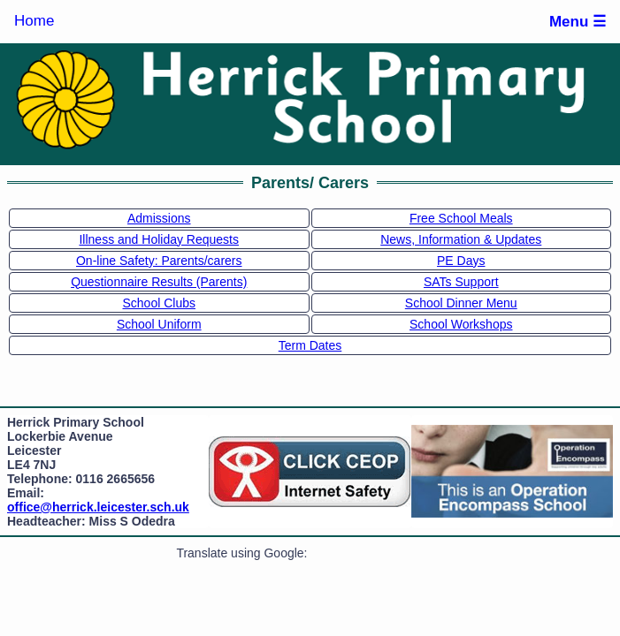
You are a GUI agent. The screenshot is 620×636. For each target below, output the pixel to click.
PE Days (461, 261)
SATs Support (461, 282)
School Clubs (159, 303)
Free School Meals (461, 218)
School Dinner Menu (461, 303)
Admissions (159, 218)
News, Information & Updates (460, 239)
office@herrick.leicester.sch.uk (98, 507)
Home (34, 20)
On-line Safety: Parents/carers (159, 261)
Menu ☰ (577, 21)
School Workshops (461, 324)
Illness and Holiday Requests (159, 239)
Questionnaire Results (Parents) (159, 282)
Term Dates (310, 345)
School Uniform (159, 324)
